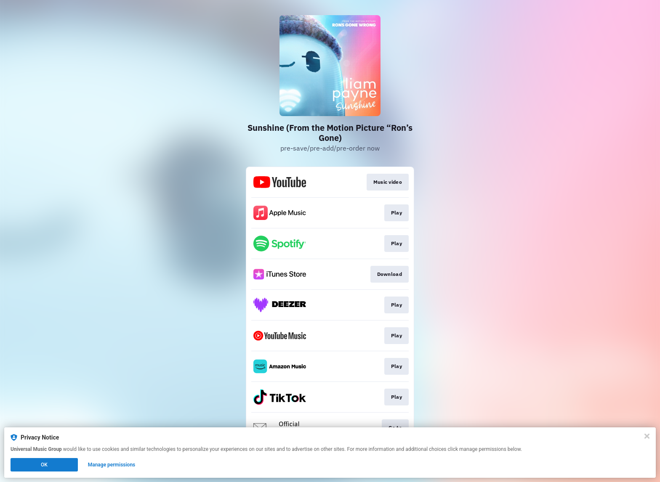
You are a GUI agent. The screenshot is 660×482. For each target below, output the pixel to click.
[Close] (647, 436)
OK (44, 465)
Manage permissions (112, 465)
